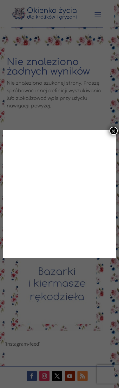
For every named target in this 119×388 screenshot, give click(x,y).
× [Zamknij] (113, 131)
